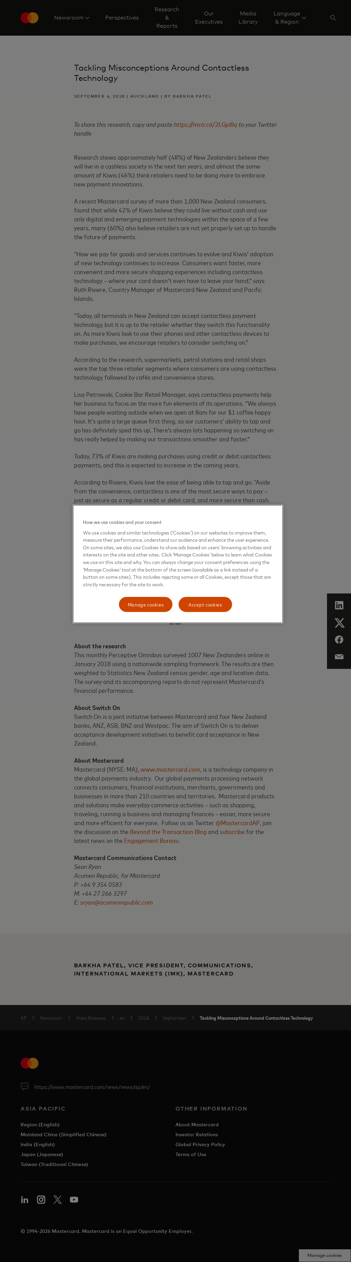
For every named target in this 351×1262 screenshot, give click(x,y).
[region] (178, 564)
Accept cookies (205, 604)
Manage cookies (146, 604)
